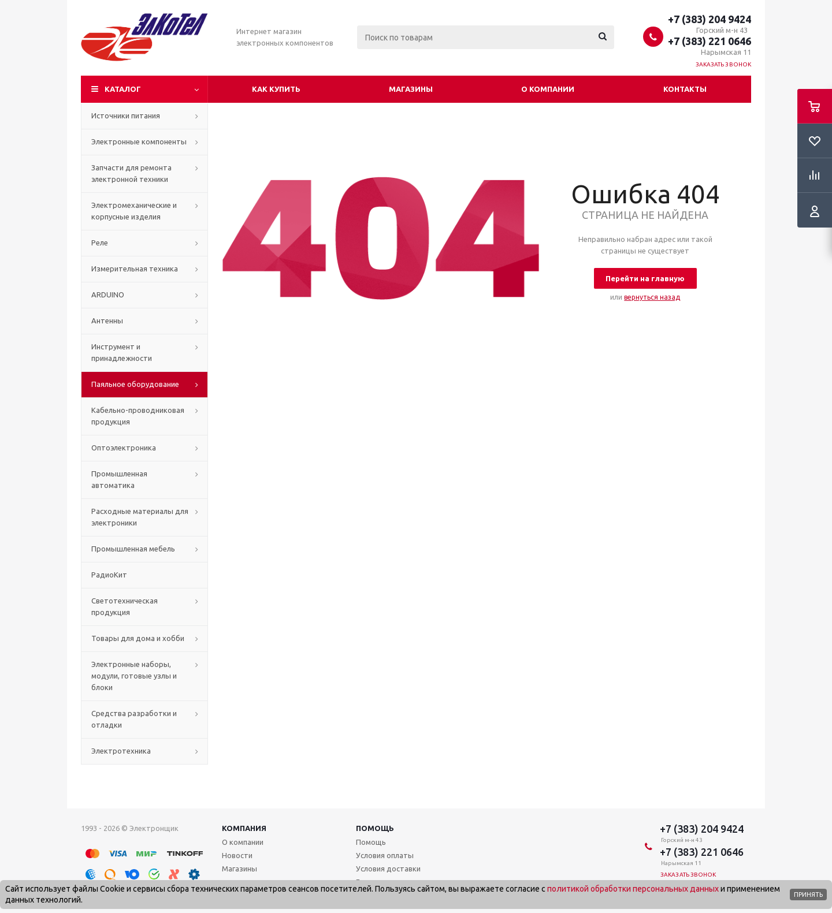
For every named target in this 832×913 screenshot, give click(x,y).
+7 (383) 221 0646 (709, 41)
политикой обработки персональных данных (633, 888)
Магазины (411, 89)
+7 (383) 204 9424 (709, 19)
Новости (237, 855)
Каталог (123, 89)
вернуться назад (652, 297)
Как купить (276, 89)
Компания (244, 828)
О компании (547, 89)
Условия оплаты (385, 855)
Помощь (375, 828)
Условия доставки (388, 868)
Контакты (685, 89)
